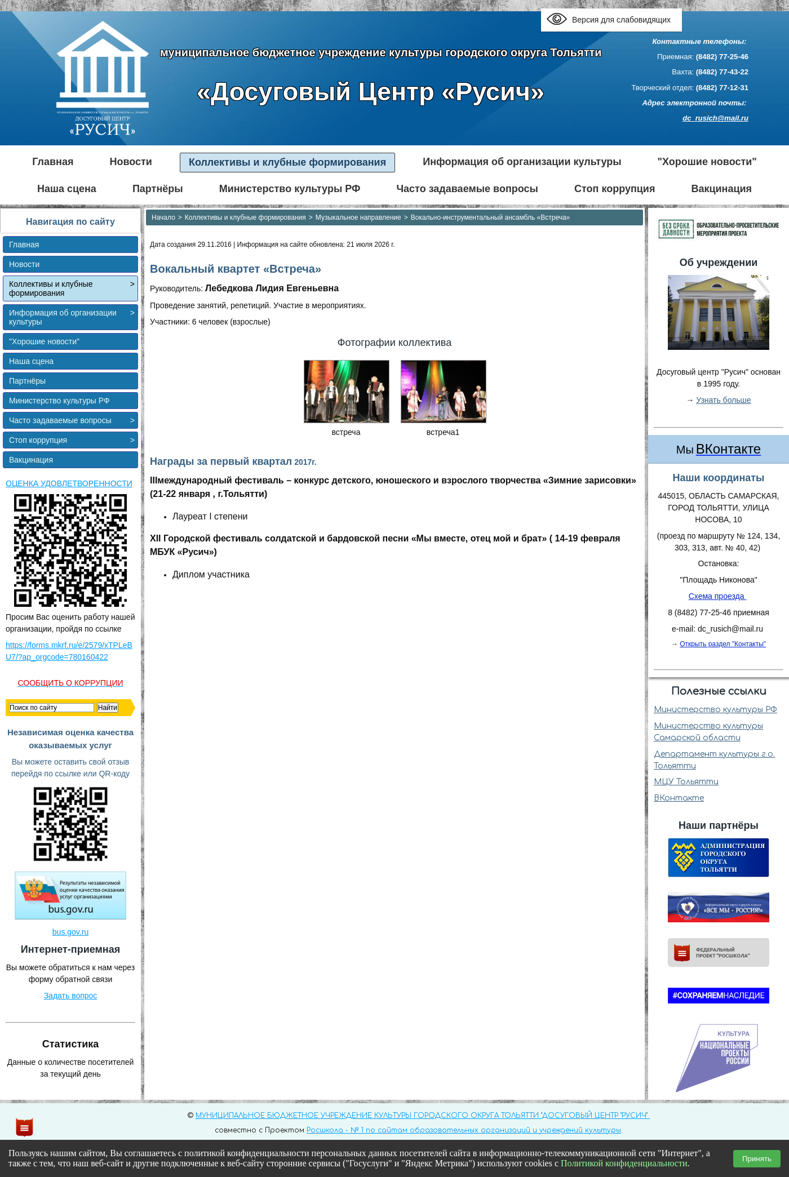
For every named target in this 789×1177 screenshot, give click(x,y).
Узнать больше (723, 400)
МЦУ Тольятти (686, 782)
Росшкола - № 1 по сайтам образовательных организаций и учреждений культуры (464, 1130)
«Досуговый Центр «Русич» (370, 91)
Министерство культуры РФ (715, 709)
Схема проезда (718, 596)
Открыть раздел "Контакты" (723, 644)
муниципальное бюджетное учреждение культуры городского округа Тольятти (381, 52)
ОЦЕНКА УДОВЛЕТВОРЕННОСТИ (69, 483)
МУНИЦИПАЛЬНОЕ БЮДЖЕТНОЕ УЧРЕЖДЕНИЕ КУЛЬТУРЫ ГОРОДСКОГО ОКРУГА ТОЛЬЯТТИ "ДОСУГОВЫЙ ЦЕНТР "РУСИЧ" (423, 1116)
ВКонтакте (679, 798)
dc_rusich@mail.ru (715, 118)
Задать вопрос (70, 995)
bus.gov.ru (70, 931)
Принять (757, 1158)
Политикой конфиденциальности (624, 1163)
